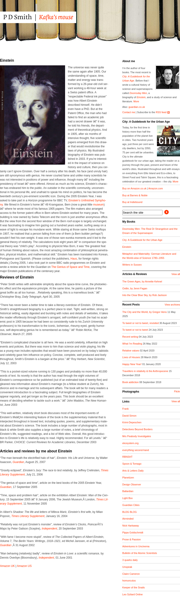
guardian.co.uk (137, 107)
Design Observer (131, 484)
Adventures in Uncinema (136, 546)
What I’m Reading (132, 343)
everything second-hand (135, 450)
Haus (74, 258)
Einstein (141, 97)
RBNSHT (127, 456)
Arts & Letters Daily (133, 470)
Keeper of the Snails (133, 587)
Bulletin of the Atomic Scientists (139, 553)
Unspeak (127, 567)
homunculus (129, 580)
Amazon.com (155, 188)
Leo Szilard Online (132, 594)
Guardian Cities (130, 505)
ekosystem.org (130, 443)
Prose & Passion (131, 539)
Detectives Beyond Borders (137, 429)
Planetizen (128, 477)
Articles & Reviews (134, 274)
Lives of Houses (131, 357)
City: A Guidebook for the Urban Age (146, 121)
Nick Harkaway (130, 525)
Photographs (130, 391)
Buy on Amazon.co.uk (134, 188)
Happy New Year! (132, 364)
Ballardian (127, 491)
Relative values (131, 350)
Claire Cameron (131, 573)
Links (125, 401)
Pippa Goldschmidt (132, 532)
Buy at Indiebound (132, 202)
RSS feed (161, 112)
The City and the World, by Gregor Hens (144, 312)
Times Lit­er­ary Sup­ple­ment (27, 516)
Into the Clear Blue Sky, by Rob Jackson (144, 295)
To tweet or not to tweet (135, 329)
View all (175, 274)
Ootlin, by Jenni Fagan (134, 288)
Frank (125, 408)
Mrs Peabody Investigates (136, 436)
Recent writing (130, 336)
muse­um (98, 204)
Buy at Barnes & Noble (134, 195)
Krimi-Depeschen (131, 422)
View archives (172, 304)
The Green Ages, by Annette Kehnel (142, 281)
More (136, 101)
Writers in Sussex (132, 264)
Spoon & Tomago (131, 463)
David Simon (129, 415)
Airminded (128, 518)
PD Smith (46, 17)
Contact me (128, 112)
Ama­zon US (24, 566)
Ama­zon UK (7, 566)
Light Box (127, 498)
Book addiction (130, 382)
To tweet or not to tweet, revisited (140, 323)
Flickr (177, 391)
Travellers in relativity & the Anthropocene (145, 371)
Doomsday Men (138, 93)
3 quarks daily (130, 560)
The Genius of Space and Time (70, 267)
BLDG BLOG (129, 512)
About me (128, 61)
